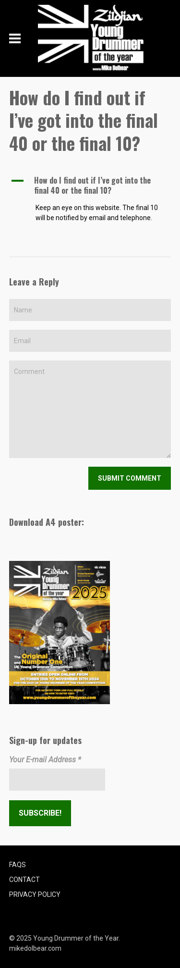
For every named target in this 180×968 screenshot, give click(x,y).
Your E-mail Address (45, 759)
